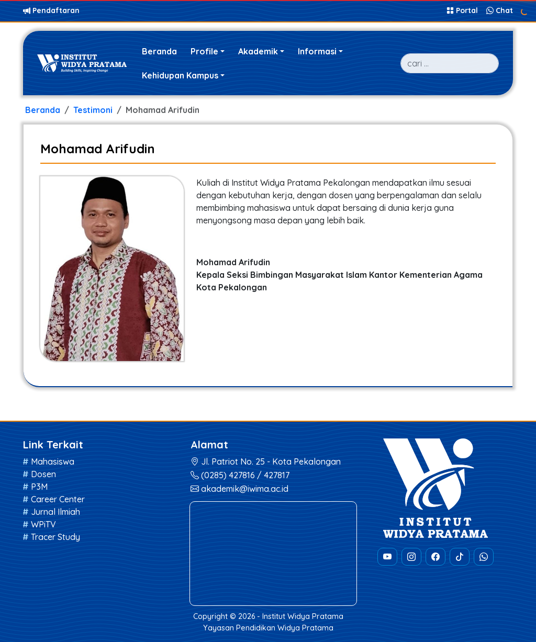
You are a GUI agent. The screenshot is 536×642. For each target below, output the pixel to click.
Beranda (159, 51)
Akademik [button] (258, 51)
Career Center (58, 499)
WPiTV (43, 524)
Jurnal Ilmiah (55, 511)
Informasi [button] (317, 51)
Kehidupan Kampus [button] (180, 75)
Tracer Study (55, 537)
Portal (463, 10)
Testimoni (93, 110)
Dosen (43, 474)
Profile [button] (204, 51)
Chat (499, 10)
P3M (39, 486)
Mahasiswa (52, 461)
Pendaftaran (51, 10)
